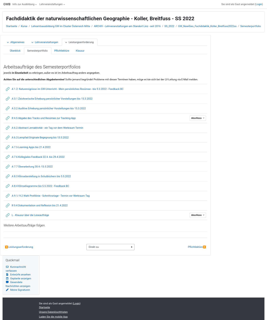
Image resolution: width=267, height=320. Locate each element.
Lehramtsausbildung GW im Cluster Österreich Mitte (60, 26)
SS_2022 (169, 26)
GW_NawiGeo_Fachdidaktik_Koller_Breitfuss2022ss (207, 26)
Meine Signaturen (18, 289)
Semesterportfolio (250, 26)
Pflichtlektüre (61, 50)
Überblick (15, 50)
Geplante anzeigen (18, 278)
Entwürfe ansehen (18, 274)
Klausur (80, 50)
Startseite (11, 26)
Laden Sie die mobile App (53, 316)
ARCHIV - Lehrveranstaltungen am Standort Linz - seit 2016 (127, 26)
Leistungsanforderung (79, 42)
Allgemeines (15, 42)
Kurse (24, 26)
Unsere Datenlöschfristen (53, 312)
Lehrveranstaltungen (50, 4)
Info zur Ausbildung (23, 4)
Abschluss (196, 118)
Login (259, 4)
